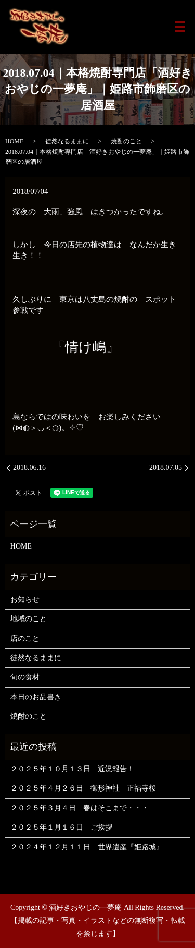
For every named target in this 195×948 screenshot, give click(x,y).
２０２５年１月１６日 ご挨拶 (61, 827)
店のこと (25, 638)
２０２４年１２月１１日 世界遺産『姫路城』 (86, 847)
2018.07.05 (165, 467)
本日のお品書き (35, 697)
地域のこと (28, 619)
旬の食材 (25, 677)
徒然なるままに (67, 141)
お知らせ (25, 599)
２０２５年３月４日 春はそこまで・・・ (79, 808)
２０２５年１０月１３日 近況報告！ (72, 769)
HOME (14, 141)
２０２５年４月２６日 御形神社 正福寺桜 (83, 788)
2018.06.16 (29, 467)
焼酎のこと (126, 141)
